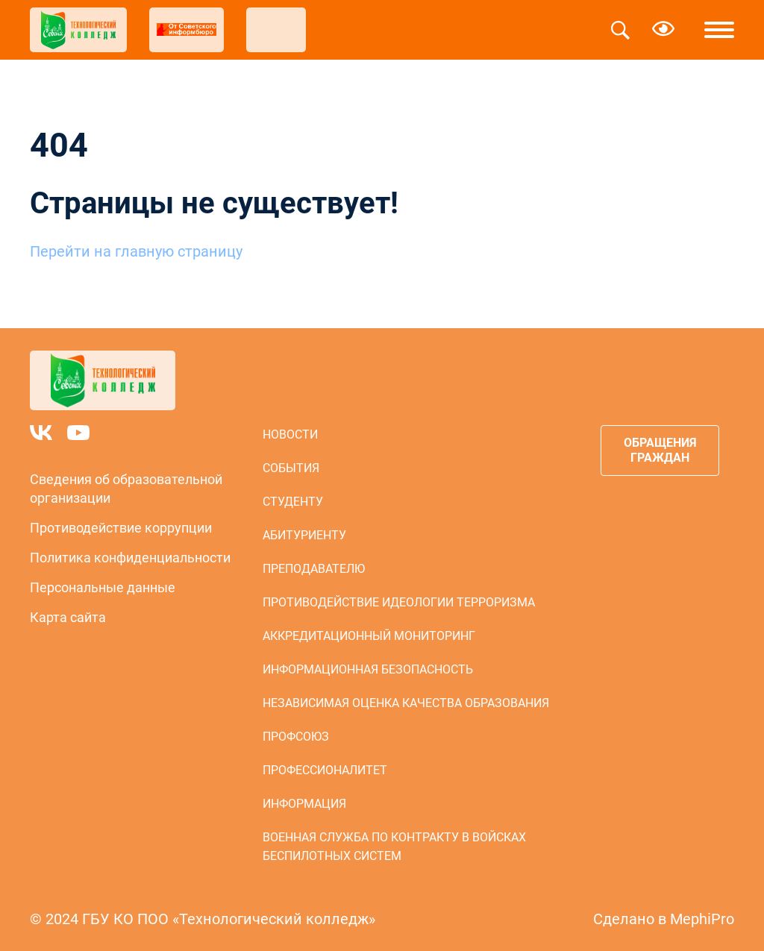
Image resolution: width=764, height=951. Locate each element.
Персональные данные (102, 587)
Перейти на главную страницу (136, 251)
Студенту (293, 502)
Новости (290, 434)
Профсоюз (296, 736)
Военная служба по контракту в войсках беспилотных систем (394, 846)
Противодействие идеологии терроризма (399, 602)
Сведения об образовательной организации (126, 488)
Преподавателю (314, 569)
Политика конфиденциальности (130, 557)
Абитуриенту (304, 535)
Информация (304, 804)
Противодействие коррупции (121, 528)
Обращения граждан (660, 450)
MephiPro (702, 919)
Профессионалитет (325, 770)
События (291, 468)
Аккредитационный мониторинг (369, 636)
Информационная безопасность (368, 669)
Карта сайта (68, 617)
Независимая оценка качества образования (406, 703)
